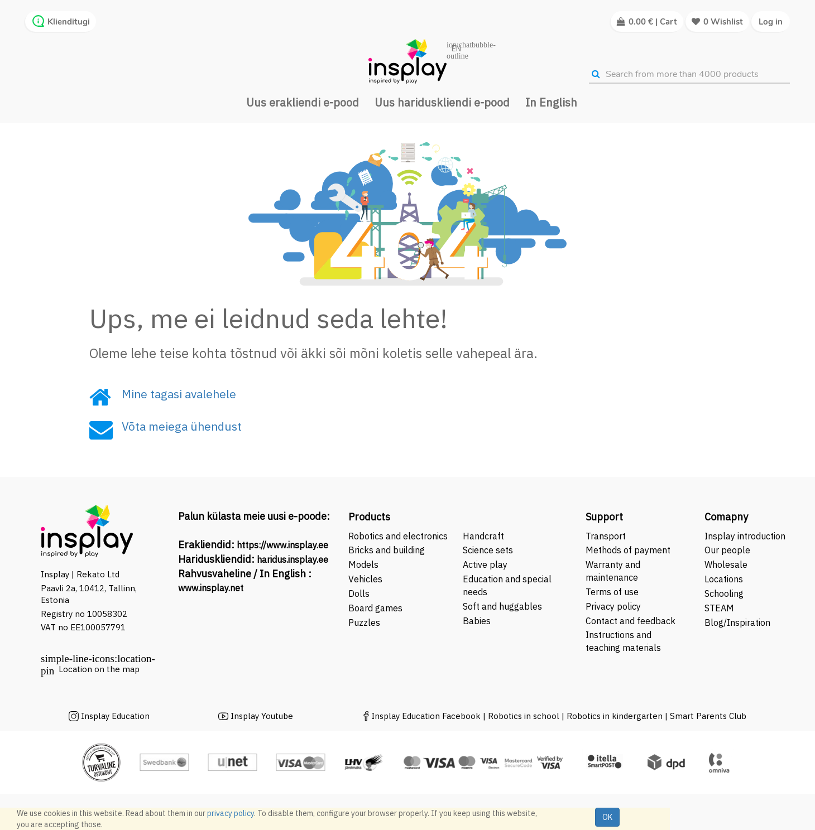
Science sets (489, 550)
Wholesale (725, 564)
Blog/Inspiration (737, 622)
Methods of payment (628, 550)
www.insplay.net (210, 587)
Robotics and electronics (398, 536)
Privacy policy (613, 606)
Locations (723, 579)
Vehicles (365, 579)
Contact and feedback (630, 620)
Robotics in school (523, 716)
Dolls (359, 593)
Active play (485, 564)
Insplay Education (115, 716)
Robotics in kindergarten (616, 716)
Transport (606, 536)
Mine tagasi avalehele (179, 394)
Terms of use (612, 591)
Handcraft (483, 536)
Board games (375, 608)
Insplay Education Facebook (426, 716)
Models (363, 564)
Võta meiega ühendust (182, 426)
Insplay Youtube (262, 716)
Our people (727, 550)
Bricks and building (386, 550)
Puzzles (364, 622)
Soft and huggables (502, 606)
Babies (477, 620)
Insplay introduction (744, 536)
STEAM (719, 608)
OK (607, 817)
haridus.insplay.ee (292, 559)
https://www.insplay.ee (282, 545)
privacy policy (230, 813)
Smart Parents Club (708, 716)
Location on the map (99, 669)
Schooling (724, 593)
